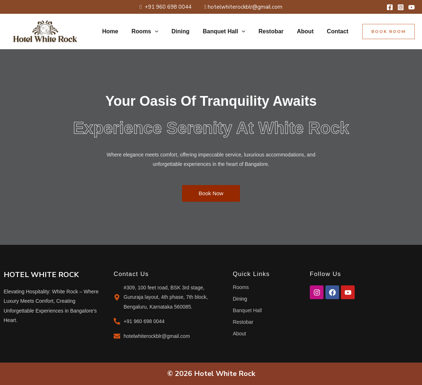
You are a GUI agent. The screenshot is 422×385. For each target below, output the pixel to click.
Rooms (241, 287)
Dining (188, 31)
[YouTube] (411, 7)
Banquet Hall (247, 310)
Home (121, 31)
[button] (164, 31)
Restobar (275, 31)
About (307, 31)
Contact (338, 31)
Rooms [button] (154, 31)
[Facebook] (390, 7)
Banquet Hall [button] (229, 31)
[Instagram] (400, 7)
